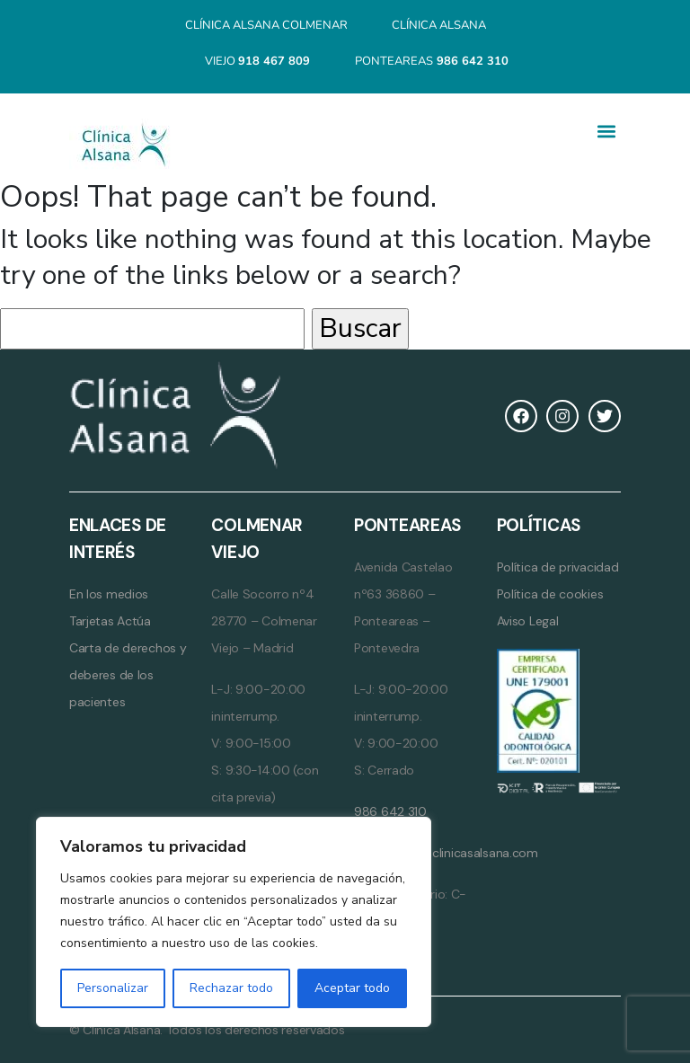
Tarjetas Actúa (110, 621)
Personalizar (112, 988)
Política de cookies (550, 594)
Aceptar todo (352, 988)
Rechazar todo (231, 988)
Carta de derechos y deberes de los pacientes (128, 675)
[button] (606, 131)
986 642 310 (390, 811)
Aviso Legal (528, 621)
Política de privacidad (558, 567)
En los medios (108, 594)
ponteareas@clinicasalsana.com (446, 853)
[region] (233, 922)
